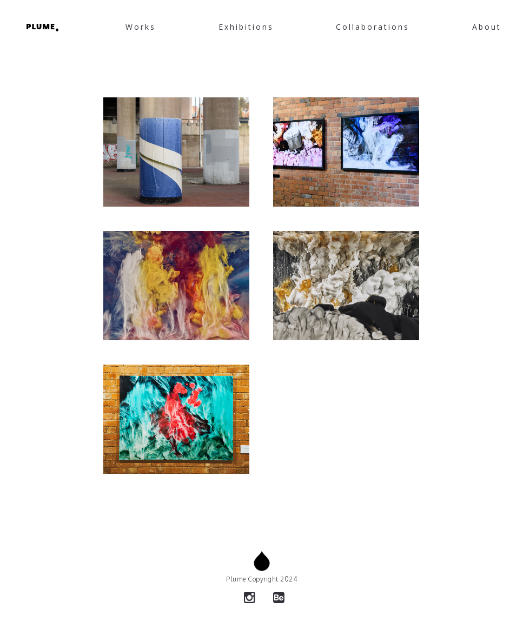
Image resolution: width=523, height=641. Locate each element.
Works (140, 27)
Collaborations (372, 27)
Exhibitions (246, 27)
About (486, 27)
